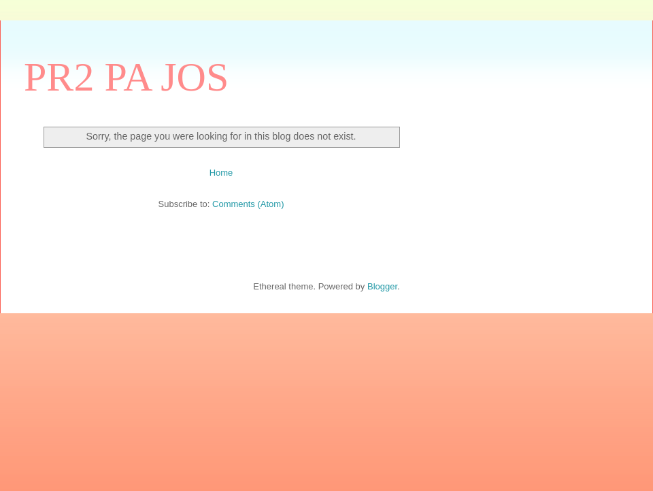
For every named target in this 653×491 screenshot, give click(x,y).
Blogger (382, 286)
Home (221, 173)
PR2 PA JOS (126, 76)
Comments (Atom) (248, 204)
